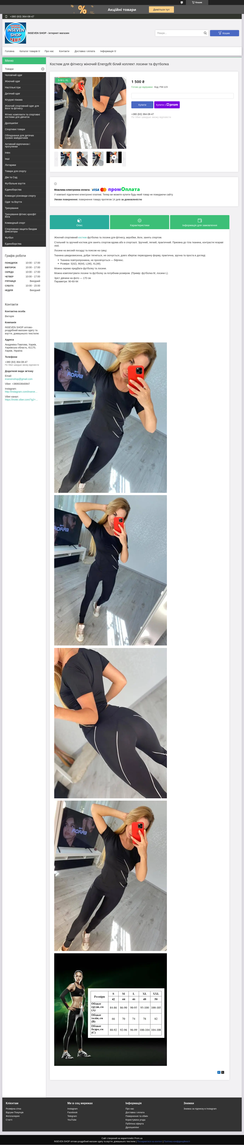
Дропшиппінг (132, 1127)
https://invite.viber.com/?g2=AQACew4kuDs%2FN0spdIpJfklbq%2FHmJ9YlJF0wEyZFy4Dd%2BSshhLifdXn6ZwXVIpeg (21, 399)
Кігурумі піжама (14, 99)
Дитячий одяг (12, 93)
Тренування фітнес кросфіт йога (20, 215)
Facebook (72, 1112)
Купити (142, 104)
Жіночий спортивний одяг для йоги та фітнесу (22, 107)
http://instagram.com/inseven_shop (21, 391)
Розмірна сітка (13, 1109)
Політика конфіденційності (177, 1141)
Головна (9, 51)
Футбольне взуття (15, 183)
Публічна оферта (135, 1123)
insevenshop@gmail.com (19, 379)
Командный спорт (15, 222)
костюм (82, 237)
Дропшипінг (11, 123)
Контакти (64, 51)
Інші (7, 158)
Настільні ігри (12, 87)
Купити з (167, 104)
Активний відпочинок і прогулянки (17, 145)
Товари (9, 68)
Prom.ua (138, 1138)
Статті (9, 1120)
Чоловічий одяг (13, 75)
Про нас (49, 51)
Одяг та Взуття (13, 202)
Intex (7, 152)
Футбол (9, 237)
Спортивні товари (15, 129)
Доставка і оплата (85, 51)
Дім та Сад (11, 177)
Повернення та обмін (137, 1116)
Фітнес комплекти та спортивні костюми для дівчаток (22, 115)
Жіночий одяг (12, 81)
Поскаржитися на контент (149, 1141)
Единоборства (13, 243)
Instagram (72, 1109)
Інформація (107, 51)
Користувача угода (135, 1120)
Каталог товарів (28, 51)
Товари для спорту (15, 171)
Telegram (72, 1116)
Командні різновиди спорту (20, 195)
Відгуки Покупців (14, 1112)
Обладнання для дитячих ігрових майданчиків (19, 136)
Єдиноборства (13, 189)
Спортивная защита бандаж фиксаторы (21, 230)
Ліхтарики (10, 165)
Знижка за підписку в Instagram (200, 1109)
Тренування (11, 208)
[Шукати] (205, 33)
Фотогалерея (13, 1116)
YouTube (71, 1120)
